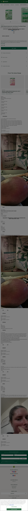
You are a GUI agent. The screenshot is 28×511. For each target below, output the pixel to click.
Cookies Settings (14, 506)
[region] (14, 505)
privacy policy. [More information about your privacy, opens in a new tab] (11, 504)
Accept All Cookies (14, 509)
